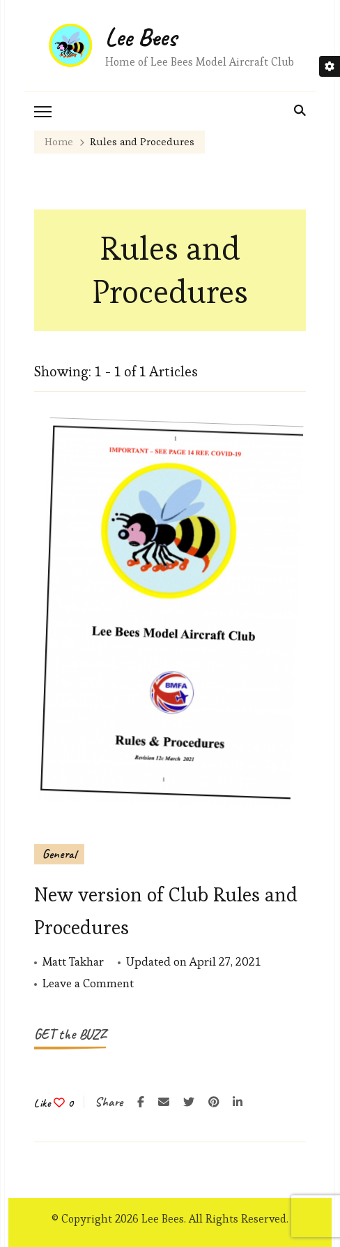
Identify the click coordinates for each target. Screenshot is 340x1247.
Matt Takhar (73, 961)
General (59, 854)
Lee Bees (141, 37)
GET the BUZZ (70, 1034)
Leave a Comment (88, 983)
